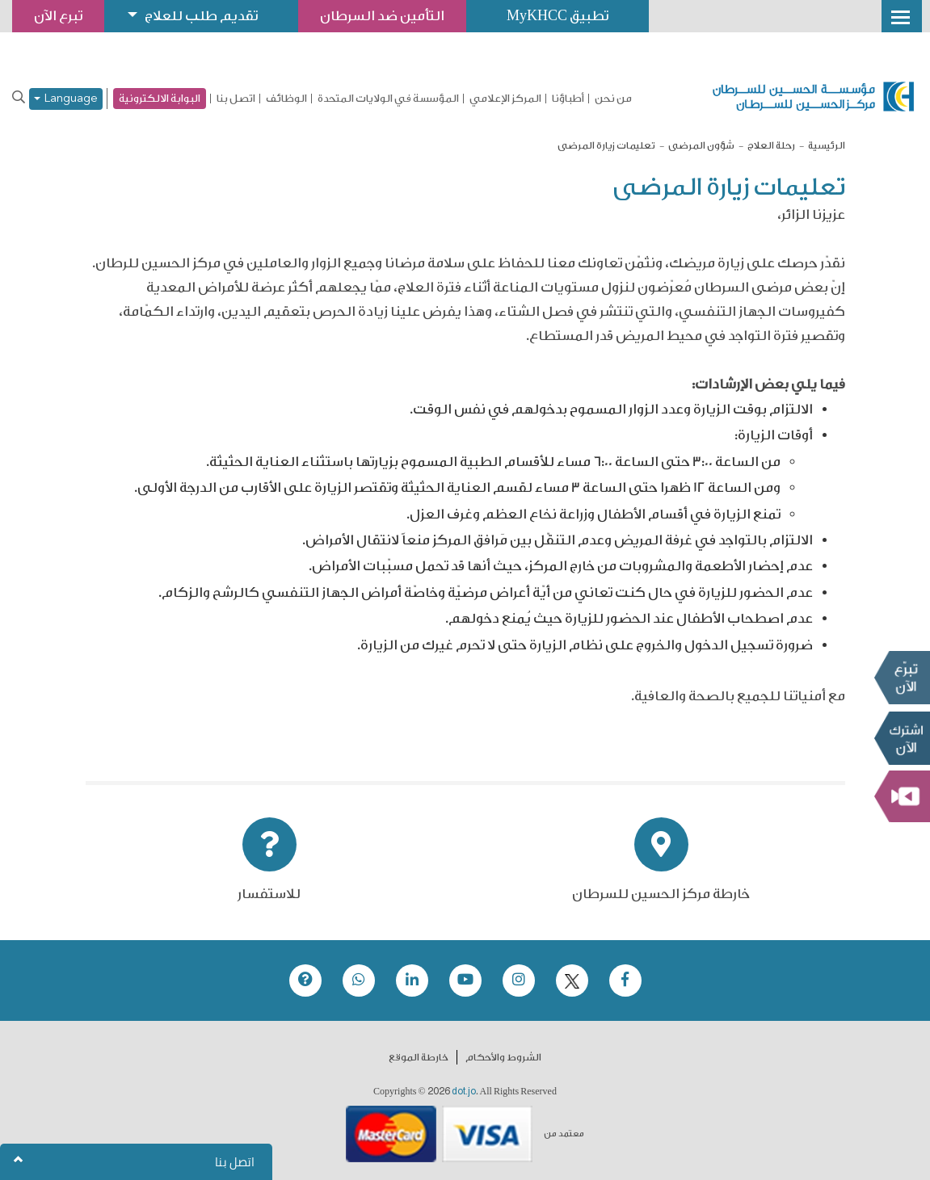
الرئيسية (826, 145)
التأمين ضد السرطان (382, 15)
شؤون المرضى (701, 145)
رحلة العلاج (771, 145)
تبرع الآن (901, 677)
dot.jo (464, 1091)
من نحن (613, 98)
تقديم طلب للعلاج (201, 15)
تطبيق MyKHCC (557, 15)
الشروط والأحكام (503, 1057)
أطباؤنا (568, 98)
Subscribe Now (901, 738)
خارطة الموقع (418, 1057)
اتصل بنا (236, 98)
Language (66, 99)
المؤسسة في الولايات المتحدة (388, 98)
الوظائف (286, 98)
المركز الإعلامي (505, 98)
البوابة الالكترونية (159, 98)
